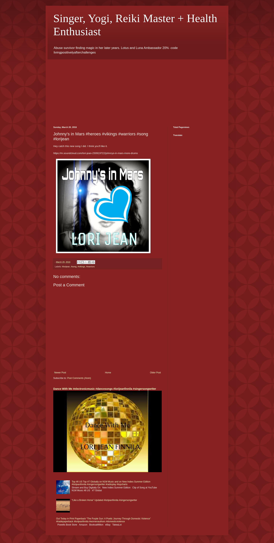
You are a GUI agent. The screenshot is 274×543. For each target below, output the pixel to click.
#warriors (90, 266)
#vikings (81, 266)
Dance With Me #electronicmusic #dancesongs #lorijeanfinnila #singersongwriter (104, 388)
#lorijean (66, 266)
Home (108, 372)
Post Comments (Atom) (79, 378)
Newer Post (60, 372)
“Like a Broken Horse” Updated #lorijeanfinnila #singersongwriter (104, 500)
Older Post (155, 372)
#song (73, 266)
